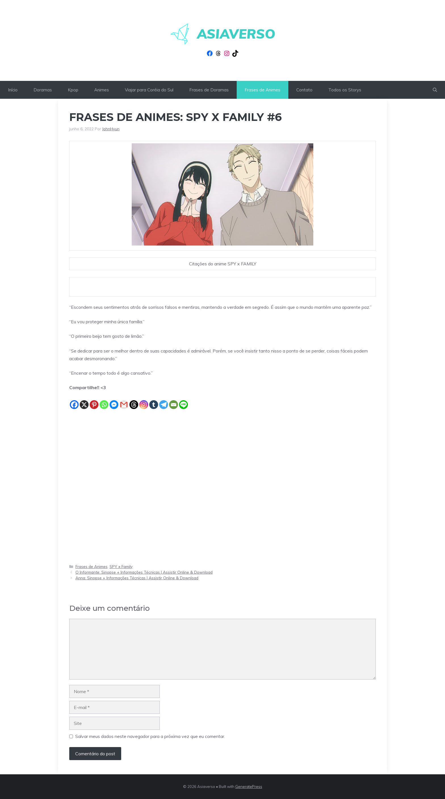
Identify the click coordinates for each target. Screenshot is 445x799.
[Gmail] (123, 400)
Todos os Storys (344, 90)
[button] (435, 90)
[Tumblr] (153, 400)
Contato (304, 90)
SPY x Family (121, 566)
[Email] (173, 400)
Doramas (42, 90)
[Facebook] (74, 400)
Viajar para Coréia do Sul (149, 90)
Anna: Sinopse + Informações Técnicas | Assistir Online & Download (136, 577)
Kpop (73, 90)
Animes (101, 90)
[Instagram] (143, 400)
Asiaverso (236, 34)
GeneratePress (248, 786)
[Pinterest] (94, 400)
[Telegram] (163, 400)
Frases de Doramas (209, 90)
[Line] (183, 400)
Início (13, 90)
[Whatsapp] (104, 400)
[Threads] (133, 400)
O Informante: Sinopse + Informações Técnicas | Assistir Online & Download (144, 572)
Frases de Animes (262, 90)
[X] (84, 400)
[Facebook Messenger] (114, 400)
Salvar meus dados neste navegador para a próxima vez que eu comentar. (150, 736)
